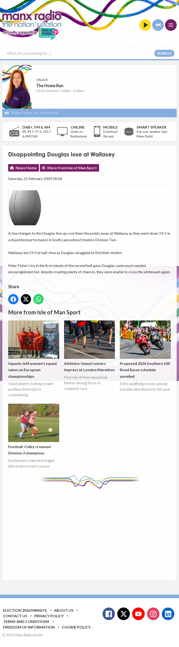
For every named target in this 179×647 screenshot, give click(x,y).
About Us (63, 610)
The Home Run (49, 85)
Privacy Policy (49, 616)
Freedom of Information (29, 627)
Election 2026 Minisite (25, 610)
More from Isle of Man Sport (72, 167)
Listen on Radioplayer (79, 134)
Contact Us (15, 616)
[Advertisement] (93, 531)
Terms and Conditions (26, 621)
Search (164, 53)
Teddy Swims (21, 112)
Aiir (40, 635)
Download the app (110, 134)
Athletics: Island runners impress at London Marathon (89, 346)
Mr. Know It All (45, 112)
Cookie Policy (76, 627)
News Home (26, 167)
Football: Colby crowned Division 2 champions (33, 429)
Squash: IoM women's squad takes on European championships (33, 349)
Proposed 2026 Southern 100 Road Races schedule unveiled (145, 349)
